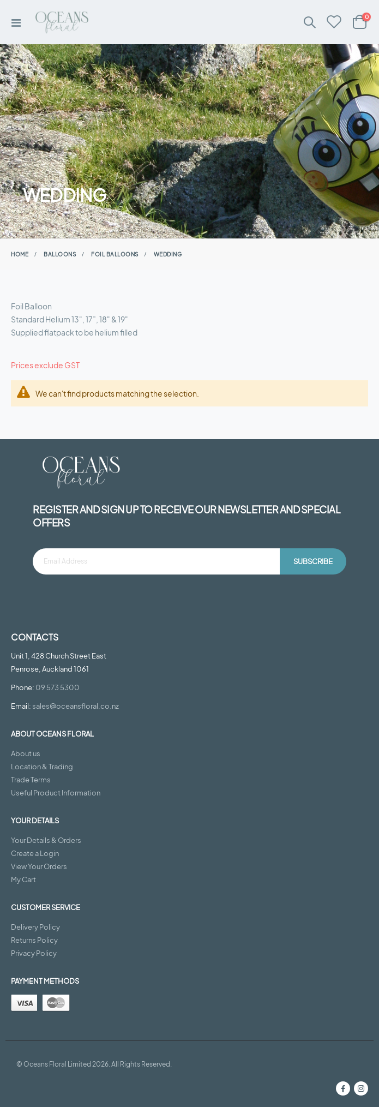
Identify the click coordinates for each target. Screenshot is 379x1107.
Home (19, 254)
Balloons (60, 254)
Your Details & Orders (46, 840)
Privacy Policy (34, 953)
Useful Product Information (55, 792)
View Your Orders (39, 866)
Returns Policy (34, 940)
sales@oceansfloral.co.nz (75, 706)
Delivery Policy (35, 927)
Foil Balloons (115, 254)
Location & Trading (42, 766)
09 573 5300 (57, 687)
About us (25, 753)
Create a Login (35, 853)
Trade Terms (31, 779)
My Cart (23, 879)
